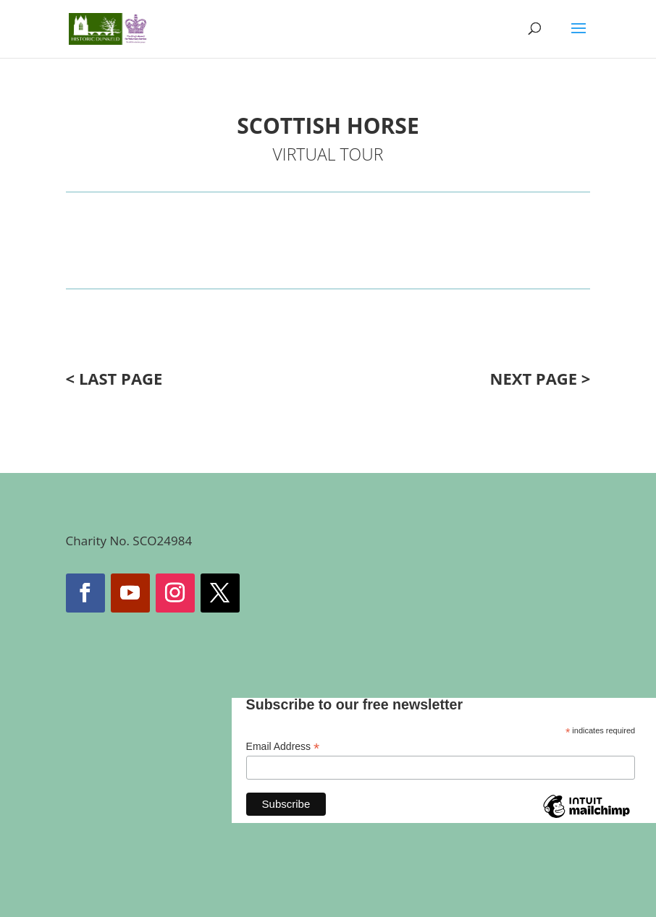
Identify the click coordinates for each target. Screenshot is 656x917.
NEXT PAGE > (540, 378)
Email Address (283, 747)
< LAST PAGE (114, 378)
